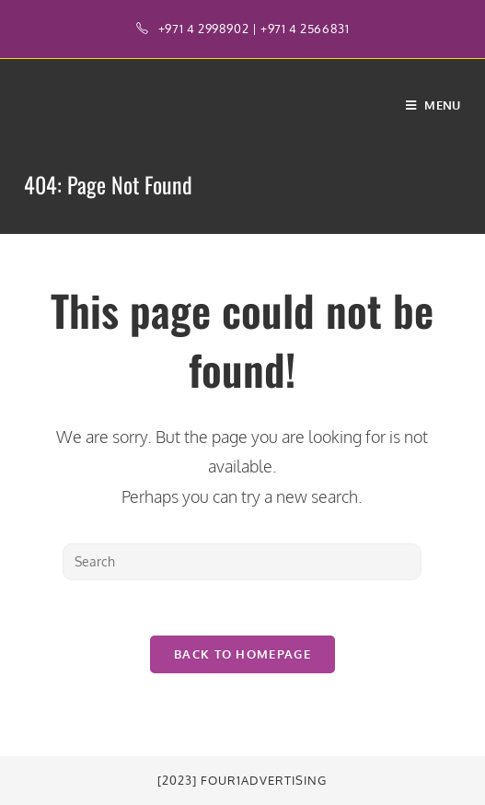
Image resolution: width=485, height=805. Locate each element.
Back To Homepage (242, 654)
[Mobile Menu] (433, 105)
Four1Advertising (264, 780)
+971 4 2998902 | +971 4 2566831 (254, 28)
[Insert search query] (242, 561)
